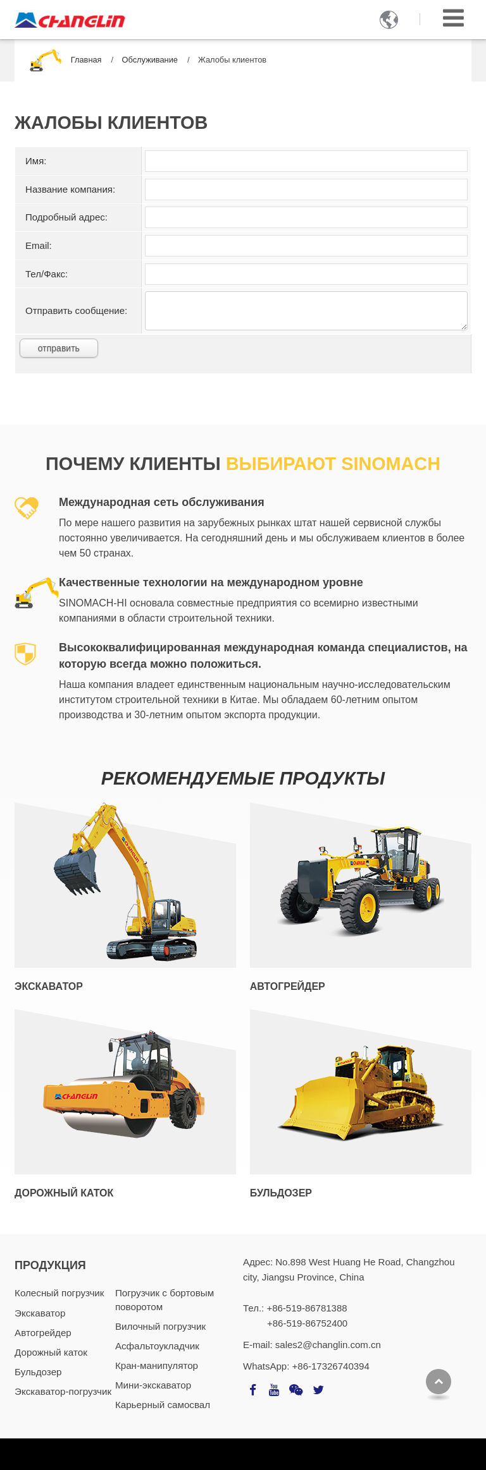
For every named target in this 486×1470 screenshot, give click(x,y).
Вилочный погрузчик (160, 1326)
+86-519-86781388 (306, 1308)
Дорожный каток (64, 1193)
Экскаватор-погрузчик (63, 1391)
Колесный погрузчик (59, 1292)
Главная (86, 59)
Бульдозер (281, 1193)
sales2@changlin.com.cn (328, 1344)
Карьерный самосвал (162, 1404)
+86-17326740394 (331, 1366)
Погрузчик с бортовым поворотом (164, 1299)
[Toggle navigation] (453, 18)
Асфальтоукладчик (157, 1345)
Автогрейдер (287, 986)
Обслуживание (150, 59)
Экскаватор (49, 986)
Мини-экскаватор (153, 1385)
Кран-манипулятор (156, 1365)
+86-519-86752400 (307, 1323)
